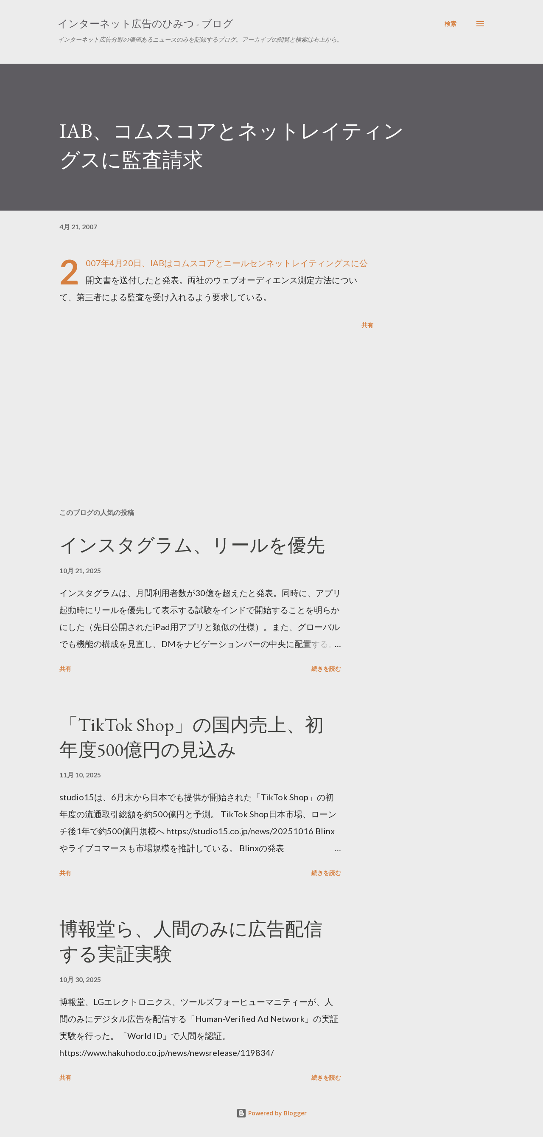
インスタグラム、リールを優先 (192, 545)
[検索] (450, 24)
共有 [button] (367, 325)
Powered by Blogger (271, 1113)
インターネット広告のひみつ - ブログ (145, 23)
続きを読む (326, 668)
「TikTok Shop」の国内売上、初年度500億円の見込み (191, 737)
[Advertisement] (202, 402)
